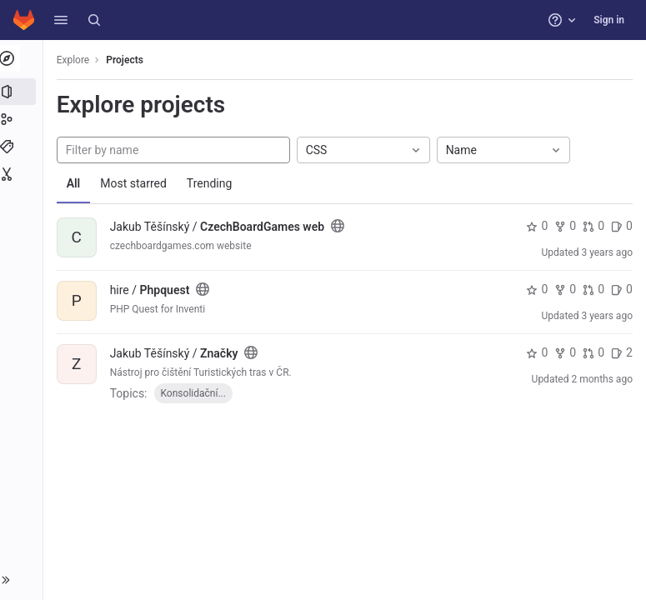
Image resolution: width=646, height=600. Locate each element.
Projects (129, 60)
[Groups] (23, 119)
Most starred (137, 183)
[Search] (94, 20)
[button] (61, 20)
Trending (213, 183)
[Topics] (23, 146)
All (77, 183)
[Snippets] (23, 174)
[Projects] (23, 91)
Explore (76, 60)
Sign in (608, 20)
